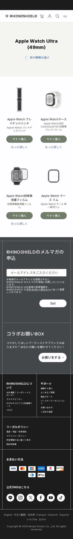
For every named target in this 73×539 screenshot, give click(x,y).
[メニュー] (65, 16)
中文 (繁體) (20, 514)
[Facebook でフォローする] (41, 498)
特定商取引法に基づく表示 (18, 440)
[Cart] (42, 16)
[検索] (57, 16)
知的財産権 (11, 444)
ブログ (9, 410)
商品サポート (47, 397)
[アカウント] (50, 16)
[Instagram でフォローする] (20, 498)
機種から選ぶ (47, 388)
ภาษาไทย (32, 519)
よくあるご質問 (48, 392)
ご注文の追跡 (47, 412)
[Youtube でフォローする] (51, 498)
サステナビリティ (14, 399)
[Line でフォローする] (10, 498)
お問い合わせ (47, 407)
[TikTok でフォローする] (61, 498)
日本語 (31, 514)
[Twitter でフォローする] (30, 498)
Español (64, 514)
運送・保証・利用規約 (16, 431)
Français (41, 514)
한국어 (42, 519)
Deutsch (53, 514)
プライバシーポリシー (38, 289)
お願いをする (52, 357)
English (8, 514)
